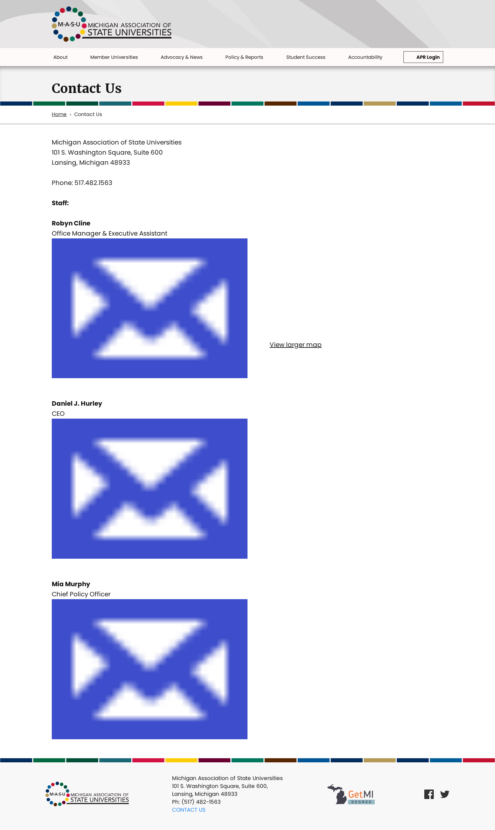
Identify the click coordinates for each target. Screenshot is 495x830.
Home (59, 114)
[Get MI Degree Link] (351, 794)
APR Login (428, 57)
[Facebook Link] (429, 794)
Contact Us (189, 810)
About (60, 57)
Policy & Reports (244, 57)
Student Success (305, 57)
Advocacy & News (182, 57)
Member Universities (114, 57)
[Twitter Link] (445, 794)
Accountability (365, 57)
